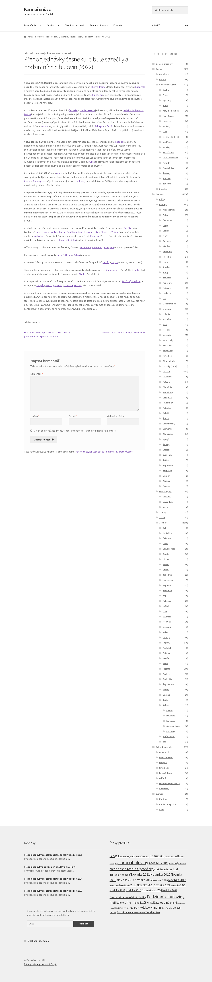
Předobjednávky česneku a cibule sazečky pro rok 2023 (53, 890)
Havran (46, 232)
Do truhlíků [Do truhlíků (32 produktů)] (157, 856)
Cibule (166, 554)
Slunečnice (168, 434)
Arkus (45, 126)
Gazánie (167, 241)
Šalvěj (166, 413)
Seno (161, 809)
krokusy (78, 285)
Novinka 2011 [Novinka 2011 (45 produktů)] (140, 874)
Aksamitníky (169, 209)
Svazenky (167, 454)
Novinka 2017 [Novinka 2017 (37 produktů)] (177, 880)
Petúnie (166, 381)
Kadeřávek (168, 580)
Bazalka (167, 496)
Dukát (110, 126)
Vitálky (166, 475)
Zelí (164, 741)
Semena (160, 194)
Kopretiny (167, 282)
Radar (137, 269)
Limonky (167, 309)
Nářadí (162, 778)
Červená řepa (169, 548)
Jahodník (167, 574)
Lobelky (166, 314)
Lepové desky (165, 773)
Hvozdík (167, 256)
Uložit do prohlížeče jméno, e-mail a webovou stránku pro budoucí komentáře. (75, 430)
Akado (27, 181)
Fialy (165, 235)
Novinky (39, 36)
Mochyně (167, 627)
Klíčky (162, 199)
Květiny (163, 204)
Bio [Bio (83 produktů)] (112, 855)
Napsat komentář (62, 53)
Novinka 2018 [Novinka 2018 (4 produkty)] (114, 886)
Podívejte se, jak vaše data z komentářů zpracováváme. (104, 451)
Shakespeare (39, 181)
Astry (165, 215)
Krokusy (167, 126)
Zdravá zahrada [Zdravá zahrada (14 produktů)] (125, 912)
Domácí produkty (164, 63)
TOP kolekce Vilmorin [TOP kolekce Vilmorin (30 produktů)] (147, 907)
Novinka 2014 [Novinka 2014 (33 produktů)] (125, 880)
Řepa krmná (168, 684)
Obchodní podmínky (38, 940)
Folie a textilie (166, 757)
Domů (30, 36)
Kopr (165, 595)
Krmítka (163, 799)
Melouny (167, 621)
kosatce (68, 285)
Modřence (167, 142)
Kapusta (167, 585)
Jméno (34, 416)
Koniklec (167, 277)
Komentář (36, 373)
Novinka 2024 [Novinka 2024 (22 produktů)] (133, 890)
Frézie (166, 95)
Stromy (162, 512)
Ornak (68, 254)
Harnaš (60, 254)
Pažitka (166, 653)
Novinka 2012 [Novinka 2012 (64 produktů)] (160, 874)
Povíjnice (167, 397)
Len (164, 298)
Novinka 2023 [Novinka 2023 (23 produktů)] (117, 890)
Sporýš (166, 439)
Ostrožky (167, 376)
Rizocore (94, 236)
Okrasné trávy (169, 361)
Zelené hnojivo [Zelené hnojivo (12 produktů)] (152, 912)
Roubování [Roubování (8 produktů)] (119, 908)
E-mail (73, 416)
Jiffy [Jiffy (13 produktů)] (151, 863)
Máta (165, 507)
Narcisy (166, 147)
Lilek (165, 611)
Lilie (165, 131)
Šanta (166, 418)
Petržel (166, 658)
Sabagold (140, 86)
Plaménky (167, 387)
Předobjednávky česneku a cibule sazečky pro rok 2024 (53, 878)
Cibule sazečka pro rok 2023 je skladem (121, 333)
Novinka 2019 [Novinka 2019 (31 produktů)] (127, 885)
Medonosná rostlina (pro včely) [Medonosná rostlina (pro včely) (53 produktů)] (132, 869)
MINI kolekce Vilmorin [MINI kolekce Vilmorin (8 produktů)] (163, 869)
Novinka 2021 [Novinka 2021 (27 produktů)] (162, 885)
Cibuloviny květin (167, 84)
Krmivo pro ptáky (167, 804)
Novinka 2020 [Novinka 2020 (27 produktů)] (145, 885)
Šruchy (166, 444)
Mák (165, 324)
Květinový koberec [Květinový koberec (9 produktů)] (177, 863)
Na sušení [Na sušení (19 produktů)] (125, 874)
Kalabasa (170, 720)
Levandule (168, 501)
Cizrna (166, 559)
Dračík (166, 230)
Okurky (166, 637)
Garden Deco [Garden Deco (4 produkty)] (169, 857)
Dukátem (97, 94)
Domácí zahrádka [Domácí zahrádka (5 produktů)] (142, 856)
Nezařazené (168, 152)
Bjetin (62, 232)
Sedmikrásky (169, 423)
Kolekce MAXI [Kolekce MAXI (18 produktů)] (160, 863)
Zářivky (166, 481)
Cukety (169, 710)
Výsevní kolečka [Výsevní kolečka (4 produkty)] (166, 908)
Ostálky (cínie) (170, 366)
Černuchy (167, 220)
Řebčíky (166, 173)
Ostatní (166, 371)
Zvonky (166, 486)
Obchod (51, 25)
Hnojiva (163, 762)
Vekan (114, 232)
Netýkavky (168, 350)
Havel (39, 232)
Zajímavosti (169, 736)
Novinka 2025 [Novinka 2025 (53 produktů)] (151, 890)
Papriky (166, 642)
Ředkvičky (167, 679)
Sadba (159, 69)
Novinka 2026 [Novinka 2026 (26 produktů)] (169, 890)
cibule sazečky (87, 110)
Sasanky (167, 178)
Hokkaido (170, 715)
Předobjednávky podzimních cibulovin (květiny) (50, 866)
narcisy (50, 285)
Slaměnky (167, 428)
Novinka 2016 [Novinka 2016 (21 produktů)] (160, 880)
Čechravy (167, 90)
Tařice (166, 460)
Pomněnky (168, 392)
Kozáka (119, 141)
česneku (73, 110)
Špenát (166, 694)
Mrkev (165, 632)
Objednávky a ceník (74, 25)
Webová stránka (115, 416)
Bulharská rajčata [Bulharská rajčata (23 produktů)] (125, 856)
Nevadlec (167, 355)
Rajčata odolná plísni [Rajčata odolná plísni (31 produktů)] (163, 902)
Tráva (162, 517)
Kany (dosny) (169, 116)
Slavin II (105, 232)
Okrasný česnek (170, 157)
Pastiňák (167, 648)
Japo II (81, 232)
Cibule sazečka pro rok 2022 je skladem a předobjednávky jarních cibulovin (47, 334)
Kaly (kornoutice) (171, 110)
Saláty (166, 689)
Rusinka (71, 240)
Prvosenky (168, 402)
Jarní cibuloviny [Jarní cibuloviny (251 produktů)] (133, 862)
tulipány (41, 285)
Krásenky (167, 288)
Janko (62, 240)
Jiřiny (165, 105)
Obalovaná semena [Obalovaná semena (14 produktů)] (120, 897)
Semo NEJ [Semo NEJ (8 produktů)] (128, 908)
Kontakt (117, 25)
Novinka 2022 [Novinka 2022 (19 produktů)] (178, 885)
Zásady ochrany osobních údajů (40, 964)
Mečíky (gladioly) (171, 136)
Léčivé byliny (165, 491)
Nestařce (167, 345)
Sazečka (163, 189)
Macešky (167, 319)
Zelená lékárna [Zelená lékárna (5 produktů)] (139, 913)
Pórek (165, 663)
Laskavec (167, 293)
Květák (166, 606)
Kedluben (167, 590)
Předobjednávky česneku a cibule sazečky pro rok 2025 (53, 854)
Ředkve (166, 674)
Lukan (97, 232)
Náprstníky (168, 340)
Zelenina (163, 522)
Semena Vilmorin (99, 25)
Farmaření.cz (37, 9)
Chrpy (165, 225)
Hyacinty (167, 100)
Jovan (89, 232)
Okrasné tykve (173, 726)
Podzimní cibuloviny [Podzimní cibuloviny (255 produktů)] (166, 896)
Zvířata (159, 793)
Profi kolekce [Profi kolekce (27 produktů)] (118, 902)
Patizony (170, 731)
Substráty (164, 788)
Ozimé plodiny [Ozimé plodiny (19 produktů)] (138, 897)
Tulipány (167, 183)
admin (48, 53)
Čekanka (167, 538)
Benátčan (72, 232)
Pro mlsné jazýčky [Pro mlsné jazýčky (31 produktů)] (138, 902)
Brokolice (167, 533)
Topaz (114, 262)
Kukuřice (167, 601)
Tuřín (165, 700)
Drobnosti (164, 752)
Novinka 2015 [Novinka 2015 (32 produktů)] (143, 880)
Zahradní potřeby (164, 747)
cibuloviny (80, 181)
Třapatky (167, 470)
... (69, 858)
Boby (165, 528)
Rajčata (166, 668)
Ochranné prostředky (169, 783)
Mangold (167, 616)
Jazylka (166, 267)
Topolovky (168, 465)
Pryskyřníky (168, 168)
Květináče (164, 767)
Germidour (85, 247)
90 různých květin (131, 281)
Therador (97, 247)
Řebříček (167, 408)
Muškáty (167, 335)
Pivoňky (166, 162)
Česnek (162, 79)
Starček (166, 449)
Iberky (166, 261)
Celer (165, 543)
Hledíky (166, 246)
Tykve (166, 705)
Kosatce (167, 121)
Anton (54, 232)
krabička (38, 236)
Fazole (166, 564)
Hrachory (167, 251)
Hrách (166, 569)
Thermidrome (98, 86)
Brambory (164, 74)
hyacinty (59, 285)
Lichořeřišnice (169, 303)
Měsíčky (166, 329)
